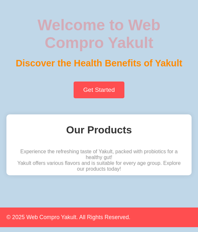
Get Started (99, 89)
